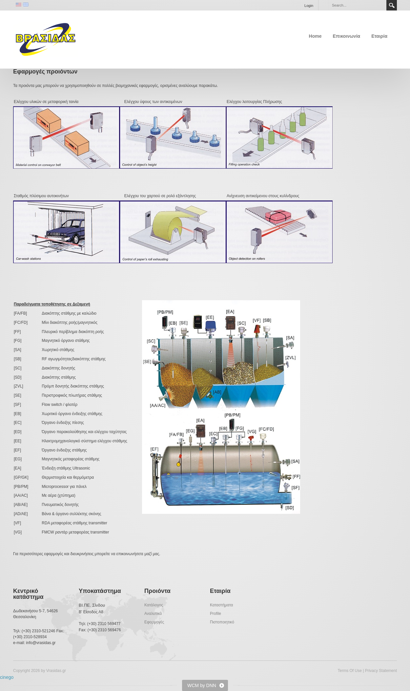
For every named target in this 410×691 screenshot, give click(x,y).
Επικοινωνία (346, 36)
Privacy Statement (381, 670)
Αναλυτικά (153, 613)
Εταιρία (379, 36)
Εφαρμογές (154, 622)
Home (315, 36)
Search (391, 5)
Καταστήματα (221, 605)
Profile (215, 613)
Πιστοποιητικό (222, 622)
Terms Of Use (349, 670)
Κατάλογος (153, 605)
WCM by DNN (201, 685)
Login (308, 6)
